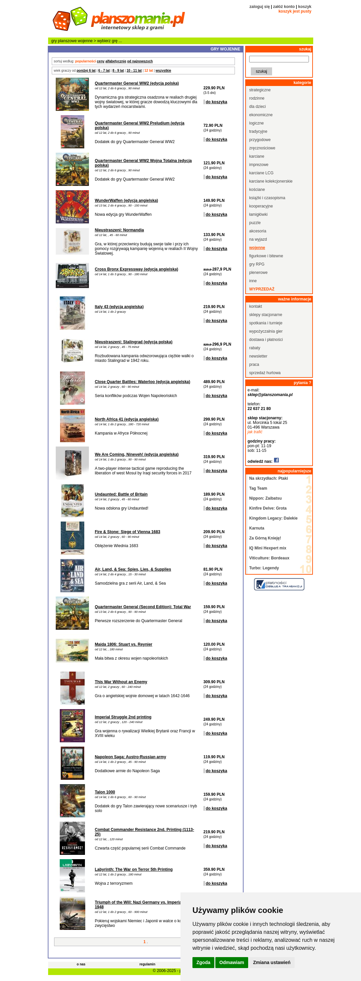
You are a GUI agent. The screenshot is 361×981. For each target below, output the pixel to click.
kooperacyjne (261, 206)
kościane (257, 189)
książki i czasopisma (267, 198)
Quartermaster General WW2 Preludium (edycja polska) (139, 125)
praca (254, 364)
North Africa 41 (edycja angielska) (127, 419)
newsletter (258, 356)
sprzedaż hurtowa (265, 372)
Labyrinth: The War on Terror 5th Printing (134, 869)
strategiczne (260, 90)
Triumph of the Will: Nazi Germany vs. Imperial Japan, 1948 (145, 904)
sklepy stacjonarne (265, 314)
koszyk (304, 6)
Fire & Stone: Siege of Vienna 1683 (127, 532)
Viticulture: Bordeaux (269, 558)
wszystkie (163, 70)
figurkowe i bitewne (266, 256)
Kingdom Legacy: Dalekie (273, 518)
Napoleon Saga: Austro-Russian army (130, 757)
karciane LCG (261, 173)
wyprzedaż (261, 289)
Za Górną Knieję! (265, 538)
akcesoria (257, 231)
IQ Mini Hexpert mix (267, 548)
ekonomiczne (261, 115)
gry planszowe (64, 41)
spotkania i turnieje (265, 323)
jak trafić (255, 432)
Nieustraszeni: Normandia (119, 230)
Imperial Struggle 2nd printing (123, 717)
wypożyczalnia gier (266, 331)
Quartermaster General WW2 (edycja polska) (137, 83)
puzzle (255, 222)
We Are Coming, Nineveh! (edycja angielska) (137, 454)
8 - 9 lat (118, 70)
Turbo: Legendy (264, 568)
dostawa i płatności (266, 339)
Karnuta (256, 528)
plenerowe (258, 272)
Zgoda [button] (203, 962)
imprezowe (258, 164)
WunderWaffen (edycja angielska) (126, 200)
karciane (256, 156)
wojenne (85, 41)
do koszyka (216, 102)
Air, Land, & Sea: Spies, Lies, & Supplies (133, 569)
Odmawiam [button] (231, 962)
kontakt (255, 306)
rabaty (254, 348)
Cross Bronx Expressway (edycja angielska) (136, 269)
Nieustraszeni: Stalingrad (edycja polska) (134, 342)
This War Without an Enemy (121, 682)
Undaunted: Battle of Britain (121, 494)
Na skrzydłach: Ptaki (268, 478)
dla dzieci (257, 106)
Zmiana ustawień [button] (272, 962)
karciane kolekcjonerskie (271, 181)
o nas (81, 964)
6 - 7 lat (103, 70)
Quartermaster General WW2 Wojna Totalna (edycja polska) (143, 163)
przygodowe (260, 139)
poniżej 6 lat (86, 70)
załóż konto (284, 6)
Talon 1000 (105, 792)
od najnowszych (140, 61)
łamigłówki (258, 214)
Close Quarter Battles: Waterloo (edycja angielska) (142, 381)
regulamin (147, 964)
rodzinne (256, 98)
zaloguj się (260, 6)
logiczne (256, 123)
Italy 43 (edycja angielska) (119, 306)
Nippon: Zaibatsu (265, 498)
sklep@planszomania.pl (270, 394)
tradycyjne (258, 131)
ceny (101, 61)
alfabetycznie (116, 61)
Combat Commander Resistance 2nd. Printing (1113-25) (144, 832)
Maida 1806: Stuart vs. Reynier (123, 644)
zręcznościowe (262, 148)
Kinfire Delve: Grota (268, 508)
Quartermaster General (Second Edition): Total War (143, 607)
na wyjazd (258, 239)
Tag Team (258, 488)
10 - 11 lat (134, 70)
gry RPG (256, 264)
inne (253, 281)
